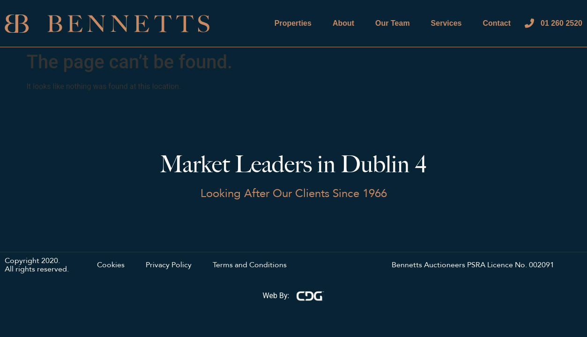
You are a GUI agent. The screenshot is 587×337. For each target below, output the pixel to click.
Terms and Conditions (250, 265)
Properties (293, 23)
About (343, 23)
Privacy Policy (169, 265)
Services (446, 23)
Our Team (392, 23)
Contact (497, 23)
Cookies (111, 265)
